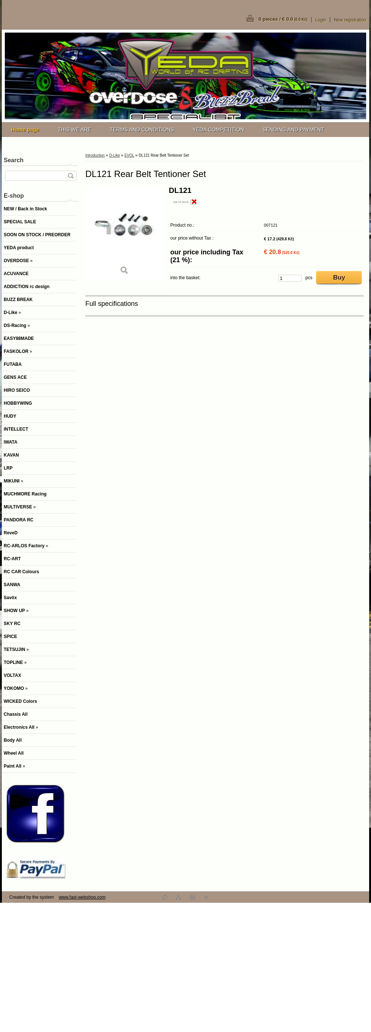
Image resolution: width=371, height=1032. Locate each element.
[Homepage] (25, 129)
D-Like (114, 155)
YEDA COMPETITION (218, 130)
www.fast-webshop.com (82, 897)
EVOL (129, 155)
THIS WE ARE (74, 130)
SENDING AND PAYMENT (293, 130)
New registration (350, 20)
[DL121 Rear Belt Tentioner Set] (124, 233)
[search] (70, 175)
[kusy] (290, 278)
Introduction (95, 155)
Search (13, 160)
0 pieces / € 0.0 (283, 19)
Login (320, 20)
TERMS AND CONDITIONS (142, 130)
